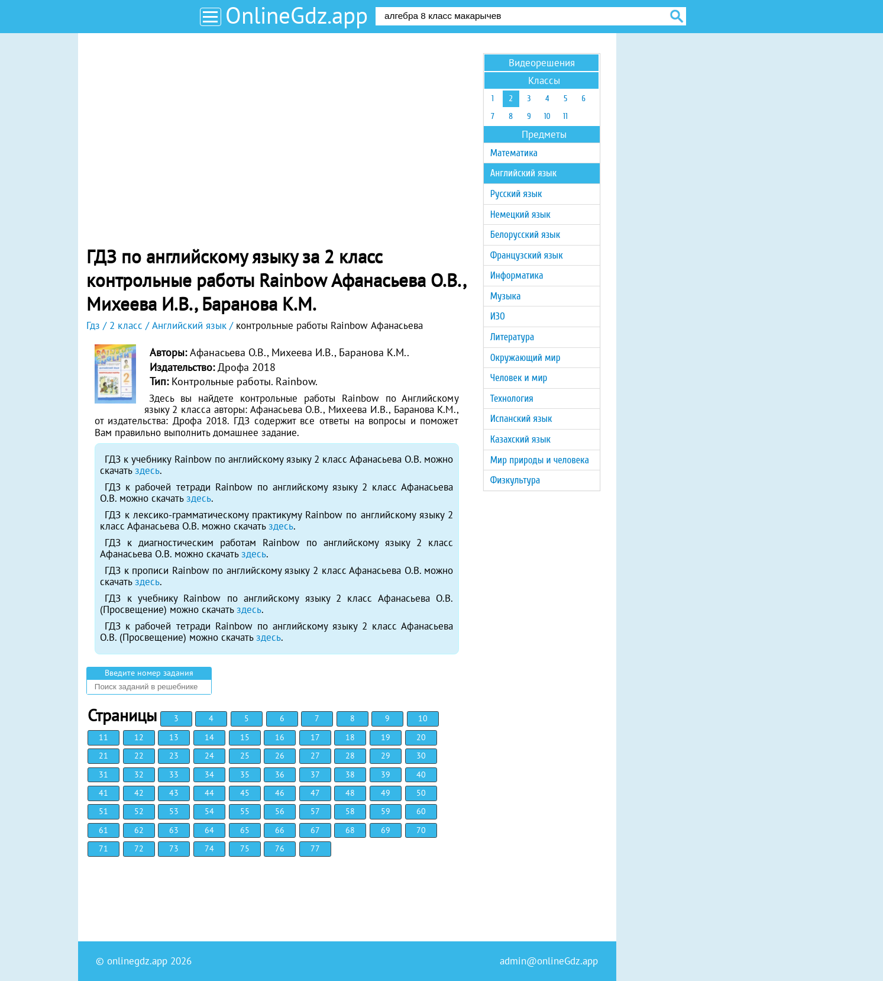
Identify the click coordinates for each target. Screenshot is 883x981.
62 (139, 830)
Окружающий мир (525, 357)
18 (350, 737)
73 (174, 848)
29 (385, 755)
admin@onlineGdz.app (549, 960)
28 (350, 755)
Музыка (505, 296)
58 (350, 811)
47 (315, 793)
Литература (512, 337)
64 (209, 830)
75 (245, 848)
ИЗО (497, 316)
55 (245, 811)
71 (103, 848)
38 (350, 774)
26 (279, 755)
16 (279, 737)
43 (174, 793)
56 (279, 811)
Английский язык (523, 173)
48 (350, 793)
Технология (511, 398)
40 (421, 774)
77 (315, 848)
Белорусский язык (525, 234)
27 (315, 755)
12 (139, 737)
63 (174, 830)
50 (421, 793)
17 (315, 737)
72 (139, 848)
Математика (514, 153)
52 (139, 811)
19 (385, 737)
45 (245, 793)
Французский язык (526, 255)
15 (245, 737)
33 (174, 774)
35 (245, 774)
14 (209, 737)
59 (385, 811)
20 (421, 737)
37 (315, 774)
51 (103, 811)
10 (423, 718)
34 (209, 774)
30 (421, 755)
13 (174, 737)
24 (209, 755)
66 (279, 830)
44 (209, 793)
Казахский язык (520, 439)
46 (279, 793)
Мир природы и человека (539, 460)
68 (350, 830)
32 (139, 774)
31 (103, 774)
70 (421, 830)
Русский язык (516, 193)
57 (315, 811)
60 (421, 811)
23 (174, 755)
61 (103, 830)
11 (103, 737)
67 (315, 830)
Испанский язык (521, 418)
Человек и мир (519, 377)
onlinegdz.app (137, 960)
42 (139, 793)
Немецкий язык (520, 214)
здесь (147, 470)
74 (209, 848)
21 (103, 755)
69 (385, 830)
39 (385, 774)
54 (209, 811)
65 (245, 830)
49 (385, 793)
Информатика (517, 275)
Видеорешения (542, 62)
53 (174, 811)
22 (139, 755)
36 (279, 774)
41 (103, 793)
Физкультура (515, 480)
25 (245, 755)
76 (279, 848)
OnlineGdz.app (296, 15)
